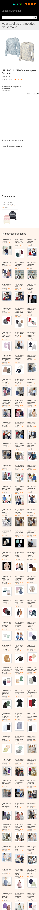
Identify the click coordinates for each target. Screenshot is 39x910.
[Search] (35, 17)
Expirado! (18, 79)
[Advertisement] (19, 115)
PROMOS (29, 4)
